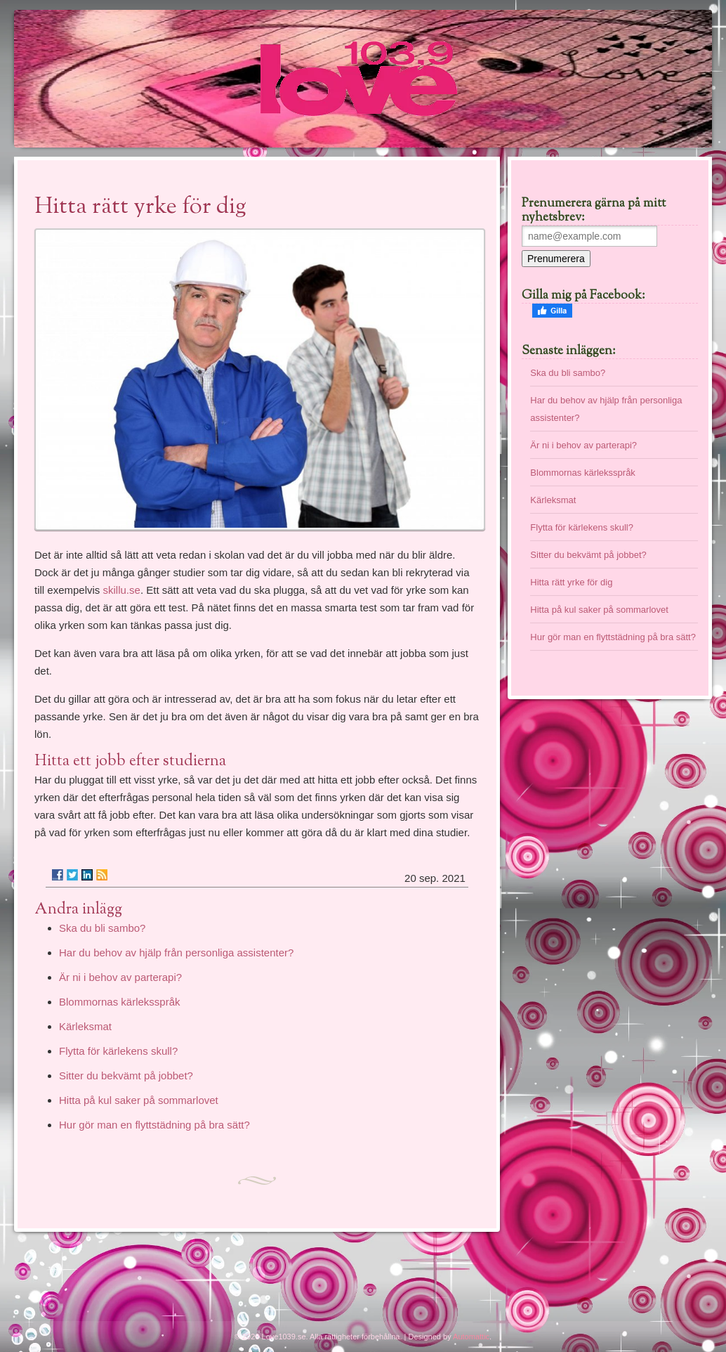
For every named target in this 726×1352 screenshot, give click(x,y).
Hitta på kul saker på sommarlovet (138, 1100)
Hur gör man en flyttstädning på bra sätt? (154, 1125)
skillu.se (121, 590)
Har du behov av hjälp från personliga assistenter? (176, 952)
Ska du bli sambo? (102, 928)
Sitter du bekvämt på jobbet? (126, 1075)
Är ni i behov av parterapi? (120, 977)
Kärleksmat (85, 1026)
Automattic (471, 1336)
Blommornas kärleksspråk (119, 1002)
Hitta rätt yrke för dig (571, 582)
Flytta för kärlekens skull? (118, 1051)
